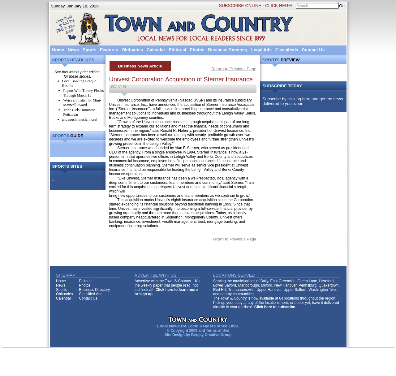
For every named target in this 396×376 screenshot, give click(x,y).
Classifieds (286, 49)
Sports (89, 49)
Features (109, 49)
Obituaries (132, 49)
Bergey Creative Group (211, 335)
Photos (197, 49)
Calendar (156, 49)
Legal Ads (261, 49)
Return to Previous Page (233, 69)
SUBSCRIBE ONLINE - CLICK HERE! (255, 5)
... (54, 148)
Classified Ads (90, 294)
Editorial (177, 49)
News (73, 49)
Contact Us (313, 49)
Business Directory (228, 49)
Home (58, 49)
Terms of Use (217, 330)
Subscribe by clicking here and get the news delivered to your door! (303, 101)
